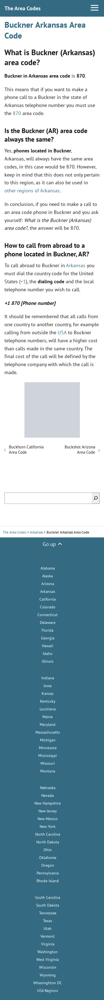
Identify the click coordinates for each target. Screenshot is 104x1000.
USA (62, 332)
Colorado (47, 606)
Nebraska (47, 787)
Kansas (48, 693)
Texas (47, 920)
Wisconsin (47, 967)
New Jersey (48, 810)
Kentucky (47, 701)
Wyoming (48, 975)
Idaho (47, 653)
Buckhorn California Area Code (26, 449)
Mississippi (47, 755)
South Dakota (47, 905)
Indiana (47, 677)
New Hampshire (47, 803)
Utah (48, 928)
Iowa (48, 685)
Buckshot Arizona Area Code (80, 449)
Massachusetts (47, 732)
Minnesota (48, 747)
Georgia (47, 638)
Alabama (47, 568)
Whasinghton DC (47, 982)
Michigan (47, 740)
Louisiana (48, 708)
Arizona (47, 583)
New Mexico (47, 818)
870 (17, 113)
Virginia (47, 944)
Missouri (47, 763)
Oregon (47, 865)
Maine (47, 716)
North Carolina (47, 834)
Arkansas (75, 265)
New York (47, 826)
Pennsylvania (48, 873)
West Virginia (47, 959)
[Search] (95, 498)
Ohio (48, 849)
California (47, 599)
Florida (48, 630)
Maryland (47, 724)
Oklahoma (47, 857)
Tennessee (47, 912)
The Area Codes (22, 8)
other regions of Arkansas (32, 190)
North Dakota (47, 842)
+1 (23, 281)
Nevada (47, 795)
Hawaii (47, 645)
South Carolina (47, 897)
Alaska (47, 575)
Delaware (47, 622)
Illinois (48, 661)
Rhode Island (48, 880)
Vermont (47, 936)
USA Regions (47, 990)
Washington (47, 951)
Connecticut (47, 614)
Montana (47, 771)
